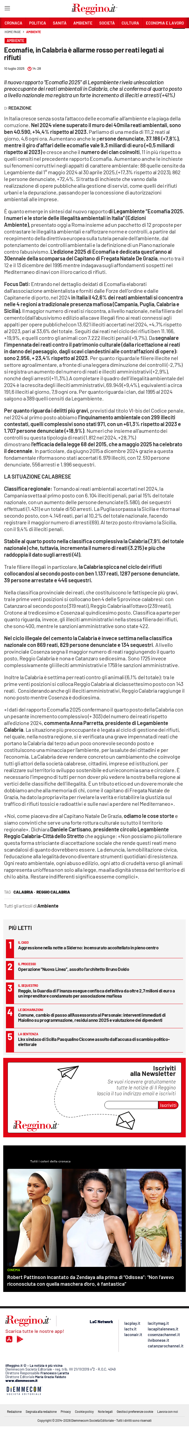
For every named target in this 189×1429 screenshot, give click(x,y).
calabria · (24, 892)
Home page (13, 32)
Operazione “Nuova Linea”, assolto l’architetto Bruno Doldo (73, 969)
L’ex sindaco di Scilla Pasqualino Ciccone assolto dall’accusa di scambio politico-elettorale (94, 1041)
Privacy (66, 1411)
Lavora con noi (167, 1411)
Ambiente (33, 32)
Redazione (14, 1411)
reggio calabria (53, 892)
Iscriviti (168, 1105)
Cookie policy (84, 1411)
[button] (179, 34)
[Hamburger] (7, 9)
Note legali (105, 1411)
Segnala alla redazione (41, 1411)
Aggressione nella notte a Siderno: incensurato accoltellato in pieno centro (88, 947)
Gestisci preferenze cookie (135, 1411)
